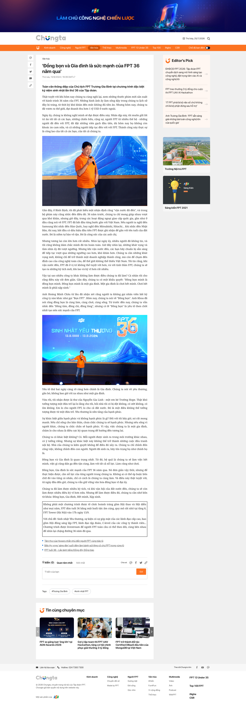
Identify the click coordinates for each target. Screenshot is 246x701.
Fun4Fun (152, 682)
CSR (180, 47)
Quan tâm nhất (64, 562)
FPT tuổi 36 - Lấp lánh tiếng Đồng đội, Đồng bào (69, 550)
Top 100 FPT (197, 682)
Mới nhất (80, 562)
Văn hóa (95, 47)
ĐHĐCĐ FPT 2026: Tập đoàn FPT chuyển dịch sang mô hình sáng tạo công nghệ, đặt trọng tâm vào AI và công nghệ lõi (187, 74)
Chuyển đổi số (113, 678)
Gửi (141, 571)
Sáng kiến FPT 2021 (176, 207)
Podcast (172, 687)
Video (171, 678)
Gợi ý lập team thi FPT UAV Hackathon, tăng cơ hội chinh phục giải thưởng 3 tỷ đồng (94, 641)
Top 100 (159, 47)
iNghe (170, 47)
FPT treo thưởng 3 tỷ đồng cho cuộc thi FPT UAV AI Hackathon (187, 91)
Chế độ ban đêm (199, 47)
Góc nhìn (132, 687)
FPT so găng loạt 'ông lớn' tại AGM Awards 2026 (56, 640)
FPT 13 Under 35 (141, 47)
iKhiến (151, 678)
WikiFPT (172, 691)
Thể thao (108, 47)
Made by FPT (113, 682)
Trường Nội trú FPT (176, 169)
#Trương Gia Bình (60, 588)
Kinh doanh (50, 47)
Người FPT (81, 47)
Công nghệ (65, 47)
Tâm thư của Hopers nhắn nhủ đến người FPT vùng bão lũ (73, 540)
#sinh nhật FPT (81, 588)
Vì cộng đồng (154, 687)
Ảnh (170, 682)
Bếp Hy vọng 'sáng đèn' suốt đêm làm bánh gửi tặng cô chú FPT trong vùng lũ (84, 545)
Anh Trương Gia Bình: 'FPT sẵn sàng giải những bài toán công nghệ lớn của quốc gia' (187, 119)
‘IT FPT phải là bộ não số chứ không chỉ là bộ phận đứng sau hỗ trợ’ (187, 104)
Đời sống (131, 682)
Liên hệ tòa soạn (45, 664)
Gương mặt (132, 678)
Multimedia (122, 47)
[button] (152, 628)
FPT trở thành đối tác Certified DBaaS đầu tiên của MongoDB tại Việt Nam (132, 641)
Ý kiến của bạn (94, 571)
